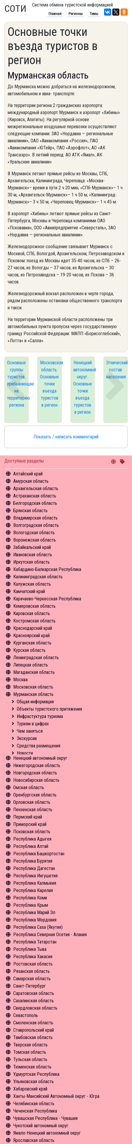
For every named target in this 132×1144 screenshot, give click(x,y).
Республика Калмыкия (34, 883)
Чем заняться (30, 731)
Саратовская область (33, 993)
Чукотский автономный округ (40, 1125)
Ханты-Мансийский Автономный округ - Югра (56, 1096)
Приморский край (29, 824)
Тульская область (30, 1059)
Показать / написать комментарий (66, 437)
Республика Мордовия (34, 920)
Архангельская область (35, 488)
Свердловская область (35, 1008)
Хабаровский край (30, 1089)
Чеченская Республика (35, 1111)
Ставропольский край (33, 1030)
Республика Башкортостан (38, 853)
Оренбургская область (34, 795)
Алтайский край (28, 474)
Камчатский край (29, 591)
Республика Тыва (29, 949)
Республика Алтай (30, 846)
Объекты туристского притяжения (49, 709)
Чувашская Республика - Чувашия (45, 1118)
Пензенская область (32, 809)
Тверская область (30, 1045)
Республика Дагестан (34, 868)
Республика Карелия (33, 890)
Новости (25, 753)
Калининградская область (38, 576)
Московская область (33, 687)
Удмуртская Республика (36, 1074)
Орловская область (31, 802)
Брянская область (30, 510)
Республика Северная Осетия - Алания (50, 934)
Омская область (28, 787)
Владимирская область (35, 518)
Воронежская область (34, 540)
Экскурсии (27, 738)
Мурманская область (33, 694)
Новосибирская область (36, 780)
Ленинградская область (36, 657)
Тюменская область (32, 1067)
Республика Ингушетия (35, 876)
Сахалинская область (33, 1000)
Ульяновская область (33, 1081)
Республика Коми (30, 898)
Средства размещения (38, 746)
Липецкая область (30, 665)
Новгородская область (35, 773)
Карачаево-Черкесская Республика (47, 599)
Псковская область (31, 831)
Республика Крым (30, 905)
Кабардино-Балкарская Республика (47, 569)
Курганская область (32, 643)
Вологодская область (34, 532)
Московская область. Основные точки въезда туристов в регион (50, 384)
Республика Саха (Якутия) (38, 927)
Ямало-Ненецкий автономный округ (47, 1133)
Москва (20, 679)
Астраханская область (34, 496)
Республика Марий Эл (34, 912)
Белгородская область (35, 503)
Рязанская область (31, 971)
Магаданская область (34, 672)
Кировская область (31, 613)
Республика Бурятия (32, 861)
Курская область (29, 650)
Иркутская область (31, 562)
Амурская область (31, 481)
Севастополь (25, 1015)
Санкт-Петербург (29, 986)
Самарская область (32, 978)
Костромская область (34, 621)
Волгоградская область (36, 525)
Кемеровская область (34, 606)
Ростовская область (33, 964)
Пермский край (27, 817)
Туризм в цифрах (33, 724)
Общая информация (35, 701)
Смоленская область (33, 1023)
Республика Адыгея (32, 839)
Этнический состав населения (117, 370)
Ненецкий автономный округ (40, 758)
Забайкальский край (32, 547)
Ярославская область (33, 1140)
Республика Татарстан (34, 942)
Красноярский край (31, 635)
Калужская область (32, 584)
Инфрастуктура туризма (40, 716)
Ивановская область (32, 554)
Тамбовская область (33, 1037)
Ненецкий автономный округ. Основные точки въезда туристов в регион (84, 387)
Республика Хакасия (32, 956)
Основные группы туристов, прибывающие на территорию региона (18, 384)
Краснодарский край (32, 628)
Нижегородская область (36, 765)
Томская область (29, 1052)
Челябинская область (33, 1103)
